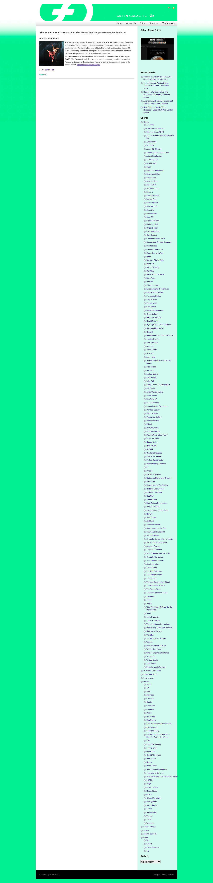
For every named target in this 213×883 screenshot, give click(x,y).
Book (148, 691)
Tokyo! (149, 603)
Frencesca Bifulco (153, 296)
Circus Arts (150, 706)
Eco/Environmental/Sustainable (158, 724)
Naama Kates (151, 442)
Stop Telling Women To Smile (158, 553)
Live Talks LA (151, 399)
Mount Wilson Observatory (157, 435)
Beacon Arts (151, 178)
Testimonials (168, 23)
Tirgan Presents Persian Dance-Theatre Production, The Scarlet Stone (156, 85)
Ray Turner (150, 481)
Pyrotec (149, 471)
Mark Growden (152, 413)
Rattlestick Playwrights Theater (158, 478)
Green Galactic (152, 314)
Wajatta (149, 642)
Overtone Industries (154, 453)
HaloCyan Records (154, 317)
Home (119, 23)
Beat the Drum (152, 181)
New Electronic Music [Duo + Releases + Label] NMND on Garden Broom (158, 110)
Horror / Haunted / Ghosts (156, 769)
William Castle (152, 660)
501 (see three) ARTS (155, 132)
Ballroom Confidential (155, 171)
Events (149, 844)
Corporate (150, 709)
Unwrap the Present (154, 631)
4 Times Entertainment (155, 128)
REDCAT (150, 496)
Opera (148, 794)
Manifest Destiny (153, 410)
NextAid (149, 449)
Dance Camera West (154, 253)
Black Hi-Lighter (152, 188)
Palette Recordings (154, 456)
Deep (148, 256)
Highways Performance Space (158, 325)
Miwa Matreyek (152, 428)
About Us (131, 23)
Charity (149, 702)
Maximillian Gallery (154, 417)
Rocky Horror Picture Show (157, 510)
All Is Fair (150, 145)
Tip (147, 851)
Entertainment (152, 727)
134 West (150, 125)
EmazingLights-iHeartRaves (157, 289)
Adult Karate (151, 142)
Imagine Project (152, 339)
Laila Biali (150, 381)
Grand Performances (154, 310)
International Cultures (155, 773)
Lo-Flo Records (152, 403)
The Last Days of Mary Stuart (158, 582)
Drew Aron (150, 278)
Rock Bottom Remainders (156, 503)
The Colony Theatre (154, 575)
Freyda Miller (151, 299)
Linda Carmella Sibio (154, 392)
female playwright (150, 674)
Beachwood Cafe (153, 174)
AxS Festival (151, 163)
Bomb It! (149, 192)
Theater (149, 816)
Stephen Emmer (152, 546)
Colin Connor (151, 235)
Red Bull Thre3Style (154, 492)
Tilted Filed (150, 596)
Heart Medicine (152, 321)
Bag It (148, 167)
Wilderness (150, 656)
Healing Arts (151, 759)
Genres (146, 681)
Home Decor (151, 766)
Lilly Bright (150, 388)
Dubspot (149, 282)
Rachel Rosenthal (153, 474)
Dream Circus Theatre (155, 274)
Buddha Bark (151, 213)
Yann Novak (151, 664)
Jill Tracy (149, 353)
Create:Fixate (151, 246)
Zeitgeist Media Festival (155, 667)
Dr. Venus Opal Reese (152, 671)
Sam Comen (151, 517)
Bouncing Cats (152, 203)
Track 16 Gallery (153, 621)
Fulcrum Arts (151, 303)
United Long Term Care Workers (159, 628)
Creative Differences (154, 249)
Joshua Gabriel (152, 374)
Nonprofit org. (151, 791)
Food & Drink (151, 748)
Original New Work (153, 798)
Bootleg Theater (152, 196)
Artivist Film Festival (154, 156)
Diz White (150, 271)
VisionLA (149, 635)
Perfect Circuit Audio (154, 460)
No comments (48, 70)
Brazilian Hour (152, 206)
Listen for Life (151, 396)
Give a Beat (151, 307)
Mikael (149, 424)
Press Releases (152, 847)
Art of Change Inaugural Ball (157, 153)
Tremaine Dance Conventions (158, 624)
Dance (149, 713)
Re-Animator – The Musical (157, 485)
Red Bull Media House (155, 489)
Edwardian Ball (152, 285)
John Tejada (151, 367)
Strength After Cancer (155, 557)
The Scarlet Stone (153, 589)
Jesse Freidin (151, 350)
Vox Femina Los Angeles (156, 638)
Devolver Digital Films (155, 260)
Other (145, 837)
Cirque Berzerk (152, 228)
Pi (147, 467)
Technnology (151, 812)
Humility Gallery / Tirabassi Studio (159, 335)
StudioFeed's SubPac (155, 560)
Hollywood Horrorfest (154, 328)
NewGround (151, 446)
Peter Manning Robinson (156, 464)
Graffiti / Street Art (153, 755)
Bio (147, 840)
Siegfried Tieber (152, 535)
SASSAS (150, 521)
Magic (148, 784)
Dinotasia (150, 264)
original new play (150, 834)
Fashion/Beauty (152, 731)
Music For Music (153, 438)
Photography (151, 802)
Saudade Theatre (153, 525)
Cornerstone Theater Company (158, 242)
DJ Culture (150, 716)
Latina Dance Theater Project (158, 385)
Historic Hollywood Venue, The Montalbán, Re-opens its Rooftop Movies (156, 94)
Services (153, 23)
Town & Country (152, 617)
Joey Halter (151, 357)
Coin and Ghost (152, 231)
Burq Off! (150, 217)
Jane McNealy (152, 343)
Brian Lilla (150, 210)
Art (147, 688)
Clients (146, 122)
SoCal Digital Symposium (156, 542)
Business (150, 695)
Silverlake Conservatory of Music (159, 539)
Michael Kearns (152, 421)
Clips (142, 23)
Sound (149, 809)
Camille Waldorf (152, 221)
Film (148, 741)
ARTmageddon (152, 160)
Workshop (150, 823)
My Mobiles (169, 874)
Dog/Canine (151, 720)
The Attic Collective (154, 571)
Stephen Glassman (154, 550)
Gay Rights (150, 751)
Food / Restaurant (153, 744)
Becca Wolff (151, 185)
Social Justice (151, 805)
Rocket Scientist (152, 507)
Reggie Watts (151, 499)
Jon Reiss (150, 370)
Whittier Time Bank (154, 649)
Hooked (149, 332)
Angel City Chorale (153, 149)
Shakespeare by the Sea (156, 528)
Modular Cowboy (153, 431)
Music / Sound (152, 787)
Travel (148, 820)
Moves (146, 830)
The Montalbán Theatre (155, 586)
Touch (148, 613)
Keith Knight (151, 378)
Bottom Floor (151, 199)
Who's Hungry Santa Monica (157, 653)
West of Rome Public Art (156, 646)
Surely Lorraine (152, 564)
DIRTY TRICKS (152, 267)
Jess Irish (150, 346)
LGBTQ (149, 780)
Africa (148, 684)
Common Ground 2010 (155, 238)
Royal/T (149, 514)
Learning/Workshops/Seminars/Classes (162, 776)
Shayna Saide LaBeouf (155, 532)
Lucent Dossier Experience (157, 406)
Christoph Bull (152, 224)
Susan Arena (151, 568)
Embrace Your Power (154, 292)
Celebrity (150, 699)
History (149, 762)
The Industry (151, 578)
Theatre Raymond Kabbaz (156, 593)
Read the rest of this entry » (88, 65)
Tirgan (148, 600)
